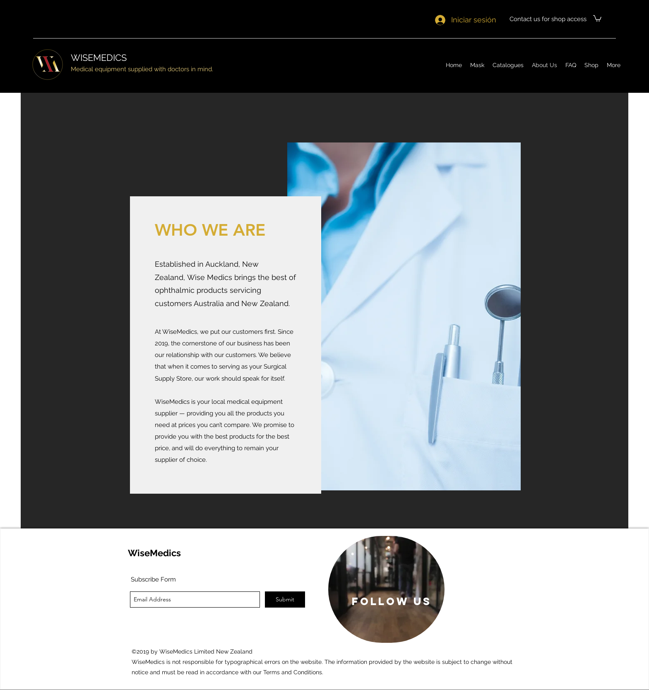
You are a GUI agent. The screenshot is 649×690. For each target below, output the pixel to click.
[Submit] (285, 599)
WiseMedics (154, 553)
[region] (386, 589)
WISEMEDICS (99, 57)
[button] (597, 18)
